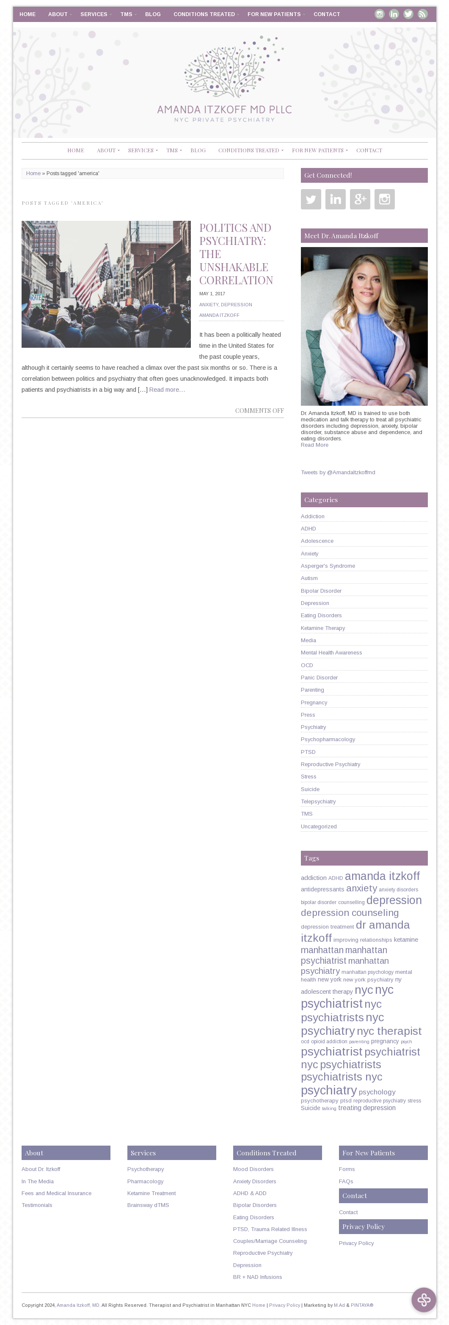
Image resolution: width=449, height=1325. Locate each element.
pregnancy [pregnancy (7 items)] (385, 1041)
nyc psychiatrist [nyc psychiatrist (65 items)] (347, 996)
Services (93, 14)
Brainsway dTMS (148, 1205)
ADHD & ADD (250, 1193)
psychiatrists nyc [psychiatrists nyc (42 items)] (342, 1077)
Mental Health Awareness (331, 652)
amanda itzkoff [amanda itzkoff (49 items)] (382, 876)
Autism (309, 578)
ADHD (308, 528)
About (58, 14)
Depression (236, 304)
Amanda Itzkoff (219, 315)
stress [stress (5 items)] (414, 1101)
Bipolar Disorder (321, 591)
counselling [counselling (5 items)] (351, 902)
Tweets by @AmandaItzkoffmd (338, 472)
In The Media (38, 1181)
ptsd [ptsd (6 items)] (346, 1100)
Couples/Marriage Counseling (270, 1241)
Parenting (312, 690)
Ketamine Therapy (323, 628)
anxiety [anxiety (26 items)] (361, 888)
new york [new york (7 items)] (330, 979)
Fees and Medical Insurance (56, 1193)
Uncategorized (319, 826)
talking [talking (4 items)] (329, 1108)
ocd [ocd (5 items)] (305, 1042)
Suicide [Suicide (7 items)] (310, 1108)
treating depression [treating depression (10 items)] (367, 1107)
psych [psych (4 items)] (406, 1041)
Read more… (167, 389)
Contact (327, 14)
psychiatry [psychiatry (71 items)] (329, 1090)
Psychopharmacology (328, 739)
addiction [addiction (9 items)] (314, 877)
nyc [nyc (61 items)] (364, 989)
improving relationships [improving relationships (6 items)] (362, 940)
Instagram (380, 14)
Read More (314, 445)
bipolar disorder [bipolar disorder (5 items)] (318, 902)
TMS (126, 14)
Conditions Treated (204, 14)
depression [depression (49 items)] (394, 900)
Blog (153, 14)
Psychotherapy (145, 1169)
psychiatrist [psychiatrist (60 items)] (332, 1051)
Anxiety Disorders (254, 1181)
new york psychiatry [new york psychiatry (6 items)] (368, 979)
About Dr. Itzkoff (41, 1169)
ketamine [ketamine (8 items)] (406, 939)
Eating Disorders (321, 615)
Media (308, 640)
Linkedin (394, 14)
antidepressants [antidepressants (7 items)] (322, 889)
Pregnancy (314, 702)
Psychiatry (313, 727)
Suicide (310, 789)
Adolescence (317, 541)
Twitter (408, 14)
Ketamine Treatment (151, 1193)
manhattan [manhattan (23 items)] (322, 950)
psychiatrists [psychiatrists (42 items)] (350, 1064)
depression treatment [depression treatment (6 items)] (327, 927)
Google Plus (360, 199)
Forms (347, 1169)
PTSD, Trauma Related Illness (270, 1229)
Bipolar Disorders (255, 1205)
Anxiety (208, 304)
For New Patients (274, 14)
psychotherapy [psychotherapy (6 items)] (320, 1100)
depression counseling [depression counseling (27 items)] (350, 912)
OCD (307, 665)
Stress (309, 776)
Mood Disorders (253, 1169)
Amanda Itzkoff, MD (78, 1305)
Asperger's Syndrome (328, 566)
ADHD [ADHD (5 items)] (335, 878)
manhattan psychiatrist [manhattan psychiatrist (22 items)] (344, 955)
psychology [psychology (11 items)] (377, 1092)
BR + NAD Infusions (257, 1277)
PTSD (308, 752)
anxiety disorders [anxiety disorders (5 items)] (398, 890)
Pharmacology (145, 1181)
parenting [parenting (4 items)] (359, 1041)
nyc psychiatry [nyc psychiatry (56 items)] (342, 1024)
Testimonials (37, 1205)
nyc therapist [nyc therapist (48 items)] (389, 1031)
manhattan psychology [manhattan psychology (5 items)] (368, 972)
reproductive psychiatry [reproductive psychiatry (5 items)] (379, 1101)
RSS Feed (423, 14)
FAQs (346, 1181)
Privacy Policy (356, 1243)
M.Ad (339, 1305)
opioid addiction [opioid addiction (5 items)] (329, 1042)
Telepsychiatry (318, 801)
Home (27, 14)
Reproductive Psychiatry (330, 764)
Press (308, 715)
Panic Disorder (319, 677)
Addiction (313, 516)
